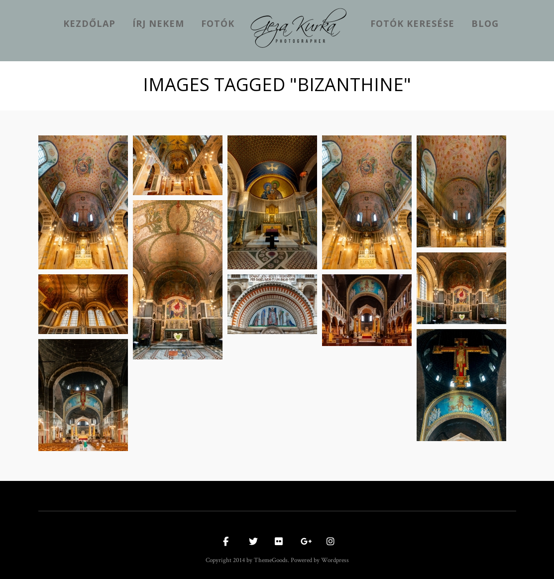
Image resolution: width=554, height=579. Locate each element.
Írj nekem (158, 23)
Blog (485, 23)
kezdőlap (89, 23)
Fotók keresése (412, 23)
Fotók (217, 23)
